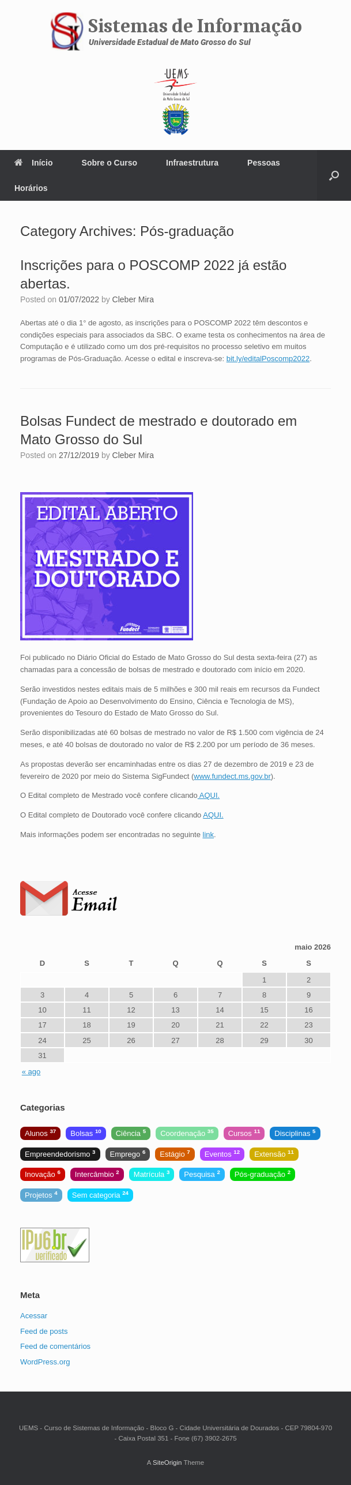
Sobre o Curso (109, 162)
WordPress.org (45, 1361)
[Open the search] (334, 175)
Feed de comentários (55, 1346)
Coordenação (187, 1133)
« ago (31, 1071)
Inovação (43, 1174)
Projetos (41, 1194)
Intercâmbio (97, 1174)
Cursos (244, 1133)
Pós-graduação (262, 1174)
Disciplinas (294, 1133)
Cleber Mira (133, 299)
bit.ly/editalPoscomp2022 (268, 358)
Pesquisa (202, 1174)
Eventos (222, 1153)
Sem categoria (100, 1194)
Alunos (40, 1133)
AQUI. (209, 795)
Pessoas (263, 162)
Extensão (274, 1153)
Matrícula (152, 1174)
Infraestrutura (192, 162)
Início (33, 162)
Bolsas (85, 1133)
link (208, 834)
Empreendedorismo (60, 1153)
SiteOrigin (167, 1462)
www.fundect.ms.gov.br (232, 776)
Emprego (128, 1153)
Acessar (33, 1315)
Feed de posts (43, 1331)
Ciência (131, 1133)
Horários (31, 188)
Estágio (175, 1153)
